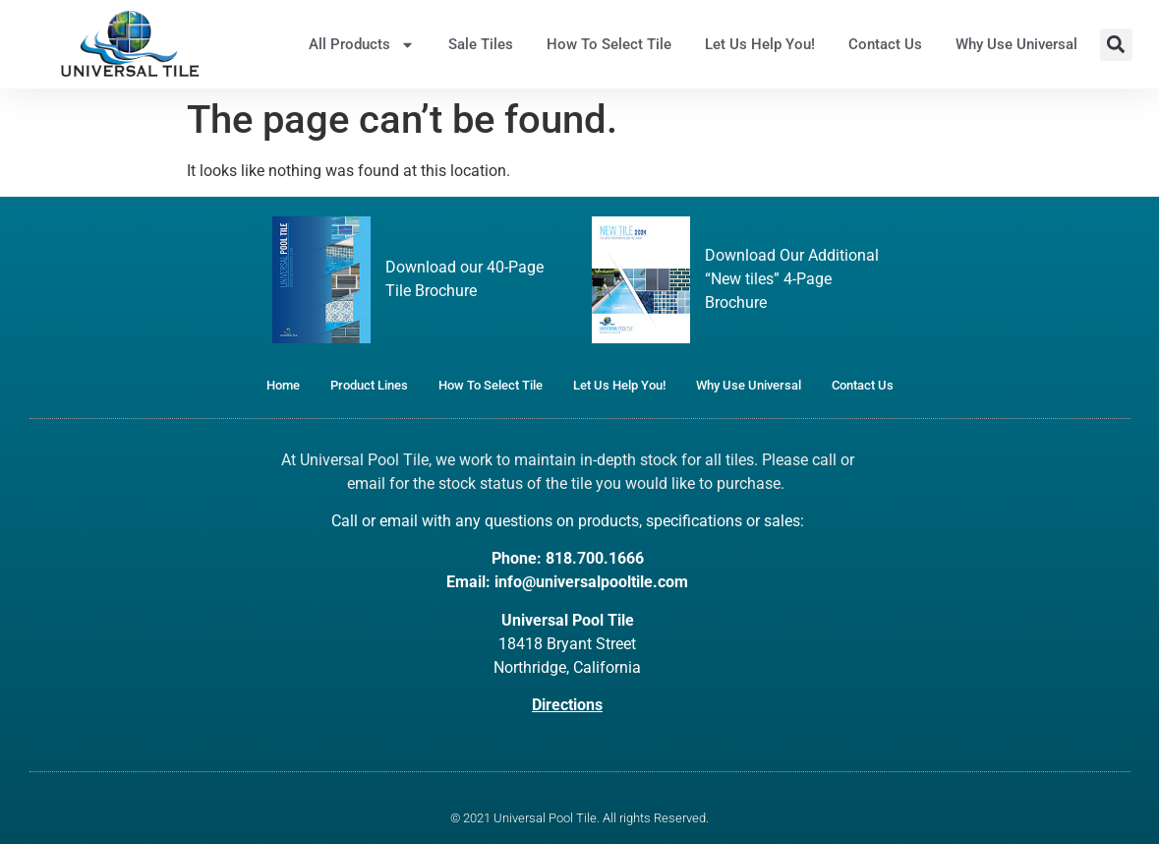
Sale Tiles (480, 44)
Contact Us (885, 44)
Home (283, 385)
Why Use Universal (1016, 44)
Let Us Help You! (760, 44)
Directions (567, 704)
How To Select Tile (609, 44)
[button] (1116, 45)
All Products (362, 45)
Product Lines (369, 385)
